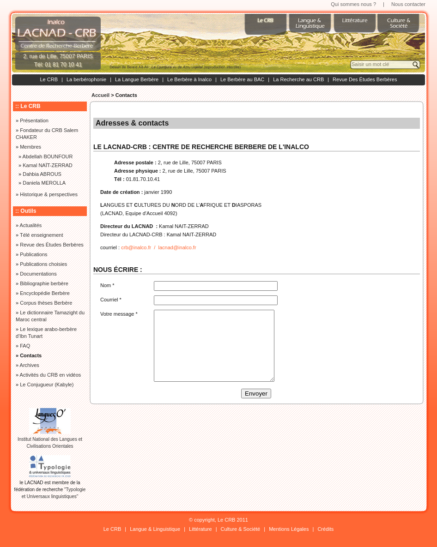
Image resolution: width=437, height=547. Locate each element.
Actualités (31, 225)
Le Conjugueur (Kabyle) (46, 384)
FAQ (25, 346)
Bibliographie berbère (44, 283)
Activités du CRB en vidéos (50, 375)
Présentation (34, 120)
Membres (30, 147)
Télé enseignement (41, 235)
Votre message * (119, 314)
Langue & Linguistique (155, 529)
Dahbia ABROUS (42, 174)
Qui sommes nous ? (353, 4)
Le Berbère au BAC (242, 79)
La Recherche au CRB (298, 79)
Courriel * (110, 299)
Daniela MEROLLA (44, 183)
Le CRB (49, 79)
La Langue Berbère (136, 79)
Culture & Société (241, 529)
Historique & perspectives (49, 194)
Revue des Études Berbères (52, 244)
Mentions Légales (289, 529)
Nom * (107, 285)
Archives (29, 365)
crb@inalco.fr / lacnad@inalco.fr (158, 247)
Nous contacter (408, 4)
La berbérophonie (86, 79)
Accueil (100, 95)
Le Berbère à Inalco (189, 79)
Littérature (200, 529)
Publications (33, 254)
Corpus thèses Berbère (46, 303)
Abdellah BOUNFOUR (48, 156)
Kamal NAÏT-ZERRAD (48, 165)
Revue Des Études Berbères (365, 79)
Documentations (38, 274)
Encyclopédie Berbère (45, 293)
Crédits (325, 529)
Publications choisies (43, 264)
